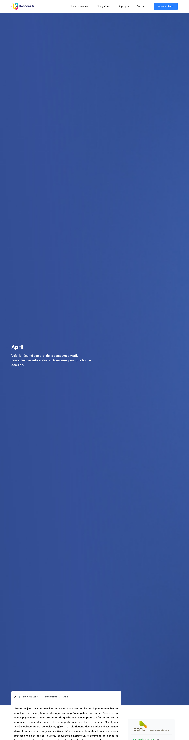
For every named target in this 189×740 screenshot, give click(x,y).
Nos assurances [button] (79, 6)
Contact (141, 6)
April (65, 697)
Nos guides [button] (103, 6)
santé (91, 731)
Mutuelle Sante (31, 697)
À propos (124, 6)
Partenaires (51, 697)
